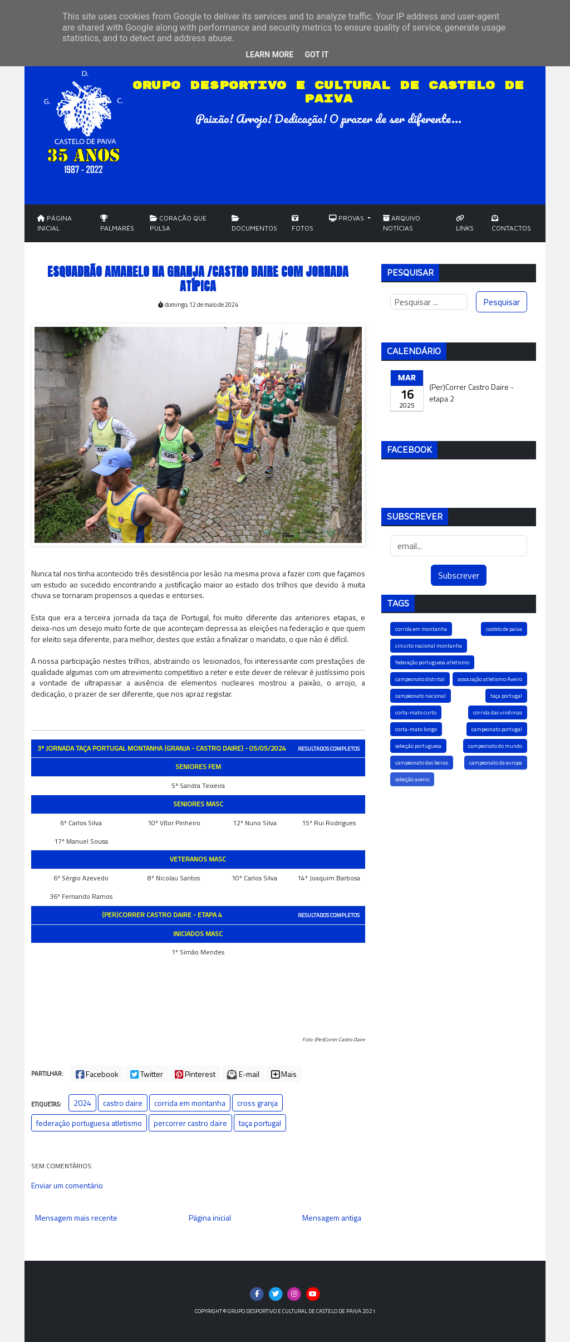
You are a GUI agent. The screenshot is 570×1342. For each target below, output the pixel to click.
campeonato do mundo (495, 746)
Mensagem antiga (331, 1217)
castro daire (122, 1103)
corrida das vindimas (497, 712)
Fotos (302, 223)
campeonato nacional (420, 696)
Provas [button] (347, 218)
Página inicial (210, 1217)
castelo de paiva (504, 629)
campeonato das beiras (421, 762)
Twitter (146, 1074)
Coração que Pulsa (178, 223)
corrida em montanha (189, 1103)
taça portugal (260, 1123)
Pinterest (195, 1074)
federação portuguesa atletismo (89, 1123)
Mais (284, 1074)
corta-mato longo (416, 729)
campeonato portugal (496, 729)
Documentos (254, 223)
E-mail (243, 1074)
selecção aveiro (412, 779)
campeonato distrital (420, 679)
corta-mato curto (415, 712)
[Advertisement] (458, 886)
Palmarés (117, 223)
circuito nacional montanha (428, 645)
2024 (82, 1103)
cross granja (257, 1103)
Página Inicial (54, 223)
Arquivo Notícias (401, 223)
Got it (316, 54)
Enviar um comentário (67, 1185)
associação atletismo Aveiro (490, 679)
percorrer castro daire (190, 1123)
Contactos (511, 223)
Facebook (97, 1074)
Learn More (269, 54)
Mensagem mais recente (76, 1217)
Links (465, 223)
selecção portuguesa (418, 746)
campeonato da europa (495, 762)
